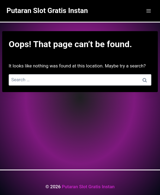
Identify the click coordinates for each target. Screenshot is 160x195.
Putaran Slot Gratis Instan (88, 186)
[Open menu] (148, 10)
